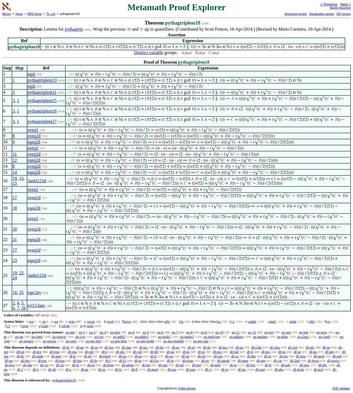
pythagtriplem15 (42, 100)
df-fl (134, 369)
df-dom (108, 365)
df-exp (190, 369)
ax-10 (219, 332)
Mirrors (6, 13)
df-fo (137, 361)
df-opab (37, 356)
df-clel (292, 347)
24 (14, 278)
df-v (105, 352)
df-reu (72, 352)
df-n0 (52, 369)
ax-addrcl (141, 337)
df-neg (304, 365)
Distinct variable (148, 52)
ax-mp (70, 332)
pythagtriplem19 (64, 380)
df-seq (171, 369)
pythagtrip (74, 29)
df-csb (137, 352)
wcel (110, 321)
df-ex (175, 347)
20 (14, 229)
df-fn (93, 361)
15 (14, 183)
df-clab (256, 347)
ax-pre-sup (200, 341)
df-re (224, 369)
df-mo (222, 347)
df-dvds (298, 369)
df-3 (36, 369)
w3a (72, 321)
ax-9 (204, 332)
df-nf (191, 347)
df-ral (21, 352)
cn (328, 321)
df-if (250, 352)
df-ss (201, 352)
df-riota (187, 361)
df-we (169, 356)
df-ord (336, 356)
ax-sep (286, 332)
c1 (232, 321)
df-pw (265, 352)
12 (14, 160)
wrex (127, 321)
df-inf (180, 365)
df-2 (20, 369)
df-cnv (218, 356)
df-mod (152, 369)
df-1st (278, 361)
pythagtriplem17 (42, 121)
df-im (242, 369)
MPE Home (35, 13)
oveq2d (34, 135)
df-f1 (122, 361)
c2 (8, 326)
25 (21, 292)
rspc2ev (34, 292)
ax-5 (146, 332)
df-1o (44, 365)
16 (14, 292)
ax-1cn (80, 337)
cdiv (312, 321)
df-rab (89, 352)
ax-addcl (119, 337)
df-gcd (318, 369)
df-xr (233, 365)
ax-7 (175, 332)
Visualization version (321, 13)
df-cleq (275, 347)
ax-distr (282, 337)
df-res (283, 356)
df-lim (25, 361)
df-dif (154, 352)
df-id (87, 356)
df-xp (185, 356)
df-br (20, 356)
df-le (268, 365)
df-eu (239, 347)
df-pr (297, 352)
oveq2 (33, 148)
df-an (80, 347)
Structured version (295, 13)
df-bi (65, 347)
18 (14, 208)
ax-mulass (260, 337)
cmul (272, 321)
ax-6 (160, 332)
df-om (260, 361)
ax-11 (236, 332)
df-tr (72, 356)
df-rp (101, 369)
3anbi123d (37, 180)
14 (14, 172)
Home (19, 13)
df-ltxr (250, 365)
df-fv (170, 361)
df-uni (329, 352)
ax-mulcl (164, 337)
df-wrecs (333, 361)
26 (23, 308)
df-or (94, 347)
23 (14, 260)
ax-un (19, 337)
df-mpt (56, 356)
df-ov (205, 361)
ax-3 (103, 332)
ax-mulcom (212, 337)
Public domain (187, 388)
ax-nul (303, 332)
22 (21, 273)
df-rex (37, 352)
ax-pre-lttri (93, 341)
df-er (75, 365)
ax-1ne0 (324, 337)
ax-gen (115, 332)
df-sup (162, 365)
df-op (313, 352)
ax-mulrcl (187, 337)
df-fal (160, 347)
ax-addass (236, 337)
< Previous (328, 4)
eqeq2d (34, 142)
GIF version (343, 13)
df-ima (301, 356)
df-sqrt (260, 369)
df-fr (153, 356)
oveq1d (34, 197)
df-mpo (243, 361)
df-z (68, 369)
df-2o (60, 365)
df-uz (84, 369)
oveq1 (33, 129)
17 (14, 197)
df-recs (10, 365)
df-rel (201, 356)
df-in (186, 352)
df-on (8, 361)
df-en (91, 365)
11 (14, 154)
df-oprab (223, 361)
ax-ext (268, 332)
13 (21, 178)
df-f (108, 361)
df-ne (326, 347)
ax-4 (131, 332)
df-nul (234, 352)
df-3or (109, 347)
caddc (252, 321)
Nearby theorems (340, 7)
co (219, 321)
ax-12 (252, 332)
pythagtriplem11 (42, 92)
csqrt (44, 326)
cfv (181, 321)
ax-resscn (59, 337)
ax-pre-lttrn (119, 341)
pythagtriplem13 (42, 80)
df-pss (217, 352)
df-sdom (127, 365)
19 (14, 273)
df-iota (60, 361)
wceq (91, 321)
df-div (323, 365)
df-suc (42, 361)
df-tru (143, 347)
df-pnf (196, 365)
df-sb (206, 347)
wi (44, 321)
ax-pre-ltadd (145, 341)
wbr (167, 321)
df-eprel (104, 356)
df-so (138, 356)
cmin (292, 321)
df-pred (319, 356)
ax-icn (99, 337)
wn (31, 321)
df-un (170, 352)
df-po (122, 356)
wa (56, 321)
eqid (31, 74)
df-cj (208, 369)
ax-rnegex (26, 341)
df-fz (118, 369)
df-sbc (120, 352)
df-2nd (295, 361)
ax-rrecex (49, 341)
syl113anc (36, 305)
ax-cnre (71, 341)
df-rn (267, 356)
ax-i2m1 (303, 337)
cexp (25, 326)
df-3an (126, 347)
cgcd (90, 326)
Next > (345, 4)
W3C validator (341, 388)
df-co (235, 356)
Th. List (50, 13)
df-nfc (310, 347)
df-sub (285, 365)
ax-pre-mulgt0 (173, 341)
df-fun (77, 361)
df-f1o (154, 361)
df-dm (251, 356)
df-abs (279, 369)
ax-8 (189, 332)
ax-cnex (37, 337)
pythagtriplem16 (42, 111)
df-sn (282, 352)
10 (14, 178)
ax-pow (321, 332)
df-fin (146, 365)
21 (14, 239)
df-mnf (215, 365)
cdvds (65, 326)
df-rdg (27, 365)
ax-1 (82, 332)
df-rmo (55, 352)
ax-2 (92, 332)
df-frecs (313, 361)
